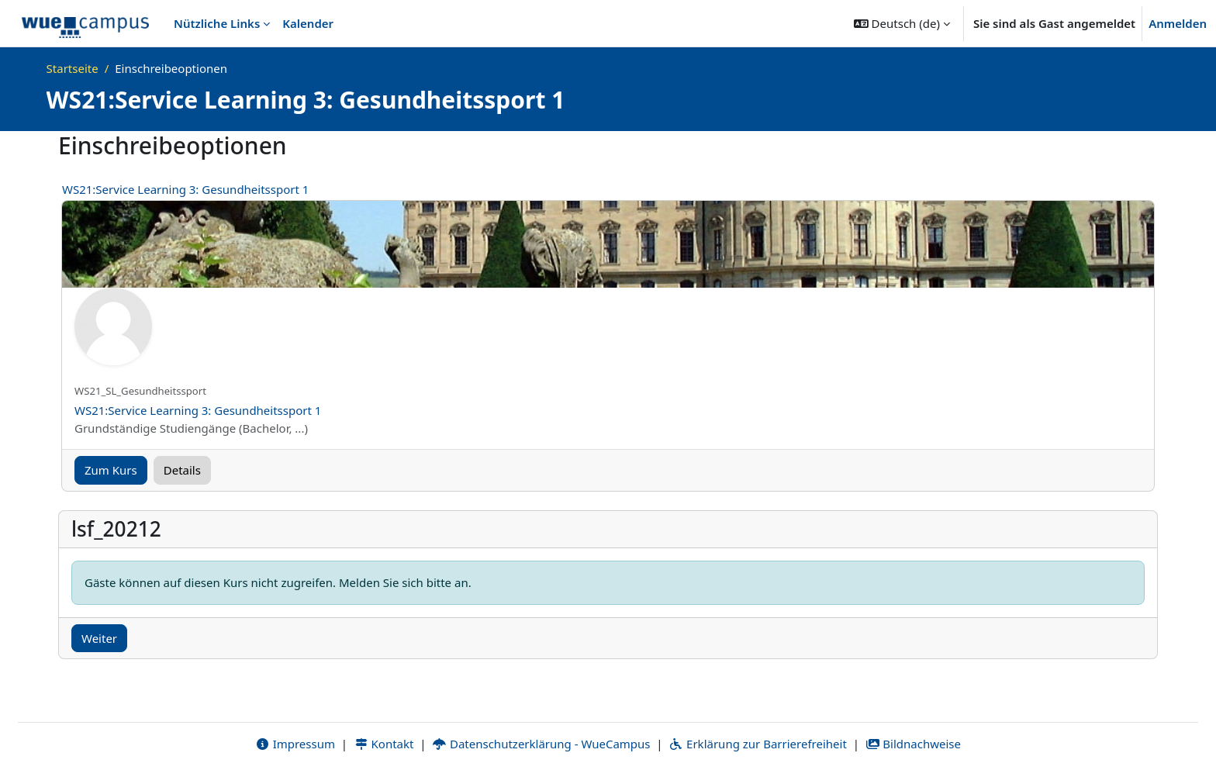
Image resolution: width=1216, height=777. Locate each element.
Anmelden (1178, 23)
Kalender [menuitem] (307, 23)
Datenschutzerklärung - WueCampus (541, 743)
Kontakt (384, 743)
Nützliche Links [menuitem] (217, 23)
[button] (902, 23)
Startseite (72, 68)
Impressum (295, 743)
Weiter (99, 638)
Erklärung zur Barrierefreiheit (757, 743)
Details (182, 470)
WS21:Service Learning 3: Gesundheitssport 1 (185, 189)
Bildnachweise (913, 743)
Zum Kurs (111, 470)
